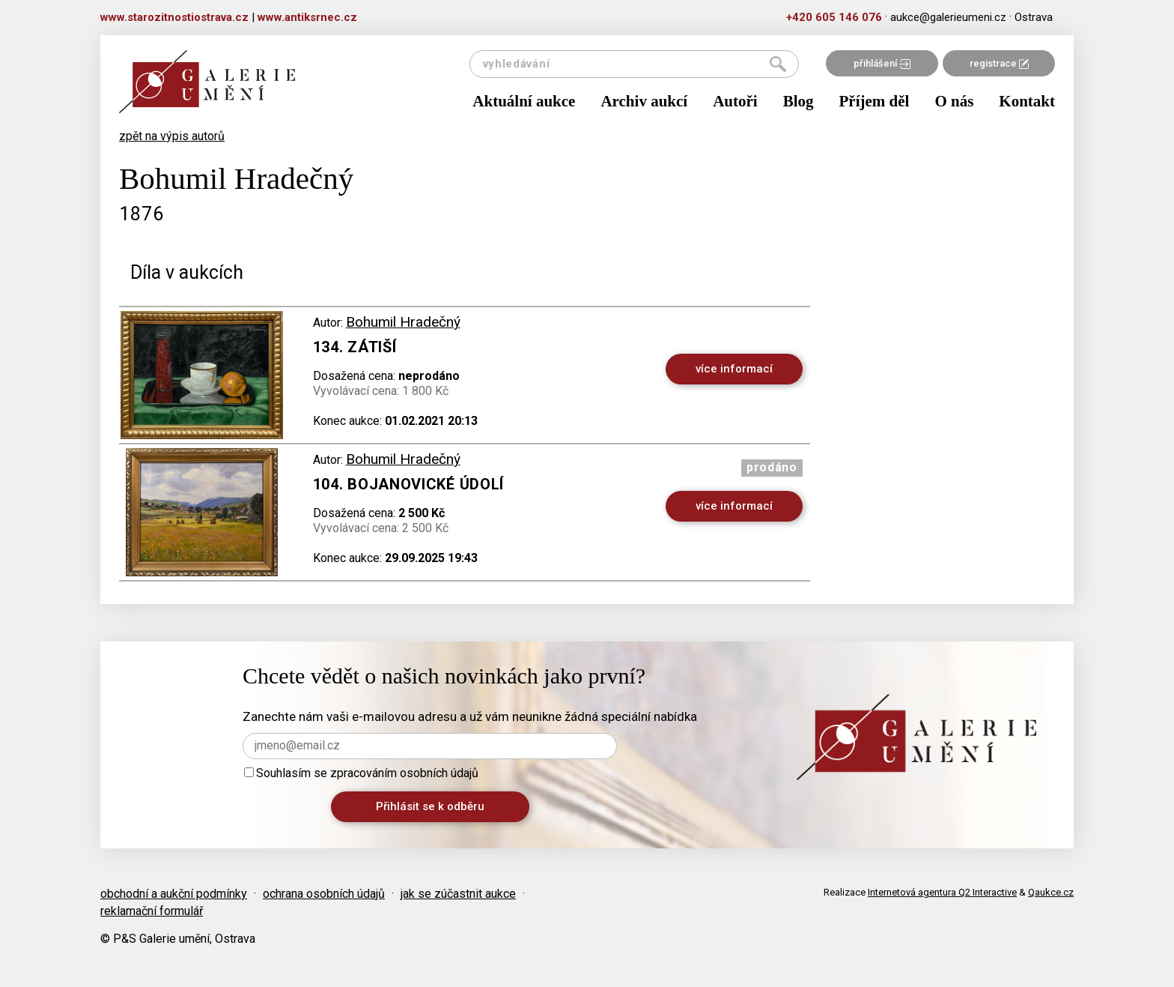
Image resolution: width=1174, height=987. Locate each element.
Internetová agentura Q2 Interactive (942, 892)
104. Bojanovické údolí (408, 484)
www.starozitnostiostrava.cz (174, 17)
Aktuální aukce (523, 101)
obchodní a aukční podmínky (173, 894)
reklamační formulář (151, 911)
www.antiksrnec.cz (307, 17)
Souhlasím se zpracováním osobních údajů (361, 773)
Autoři (735, 101)
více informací (734, 368)
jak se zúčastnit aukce (458, 894)
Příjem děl (874, 101)
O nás (953, 101)
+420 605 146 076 (834, 17)
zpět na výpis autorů (172, 136)
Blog (798, 101)
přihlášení (882, 63)
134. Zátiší (355, 347)
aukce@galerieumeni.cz (948, 17)
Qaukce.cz (1051, 892)
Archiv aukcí (643, 101)
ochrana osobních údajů (324, 894)
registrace (999, 63)
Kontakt (1027, 101)
